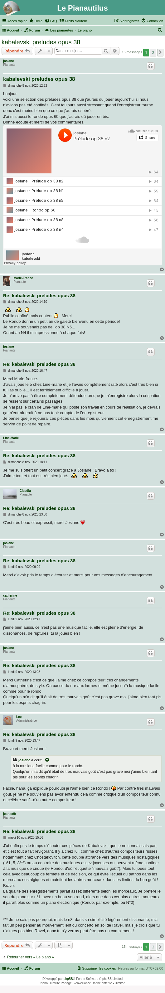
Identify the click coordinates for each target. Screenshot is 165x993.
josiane (8, 61)
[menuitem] (35, 21)
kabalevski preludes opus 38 (41, 42)
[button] (160, 52)
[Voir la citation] (47, 760)
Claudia (25, 490)
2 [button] (153, 52)
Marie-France (23, 278)
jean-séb (9, 814)
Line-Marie (11, 438)
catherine (10, 595)
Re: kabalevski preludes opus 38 (39, 295)
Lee (19, 717)
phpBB (68, 979)
